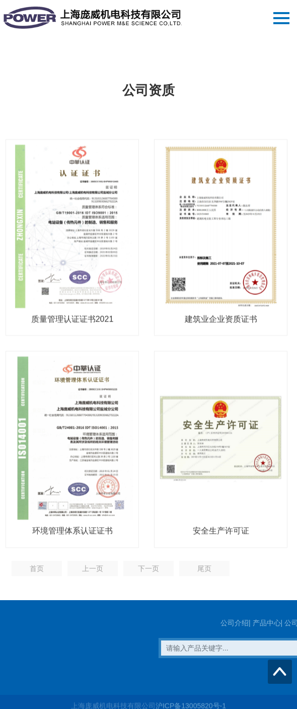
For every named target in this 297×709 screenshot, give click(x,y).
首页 (37, 572)
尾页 (204, 572)
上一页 (92, 572)
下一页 (148, 572)
